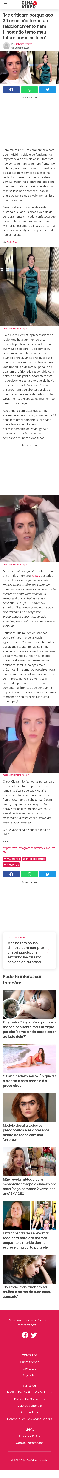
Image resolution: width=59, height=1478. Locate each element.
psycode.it (29, 1375)
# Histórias (11, 865)
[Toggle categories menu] (5, 4)
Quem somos (29, 1362)
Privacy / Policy (29, 1436)
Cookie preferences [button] (29, 1443)
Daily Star (12, 242)
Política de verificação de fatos (29, 1392)
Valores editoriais (29, 1406)
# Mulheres (12, 859)
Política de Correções (29, 1399)
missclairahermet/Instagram (16, 328)
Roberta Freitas (24, 44)
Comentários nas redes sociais (29, 1419)
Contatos (29, 1369)
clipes (36, 575)
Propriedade (29, 1412)
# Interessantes (34, 859)
